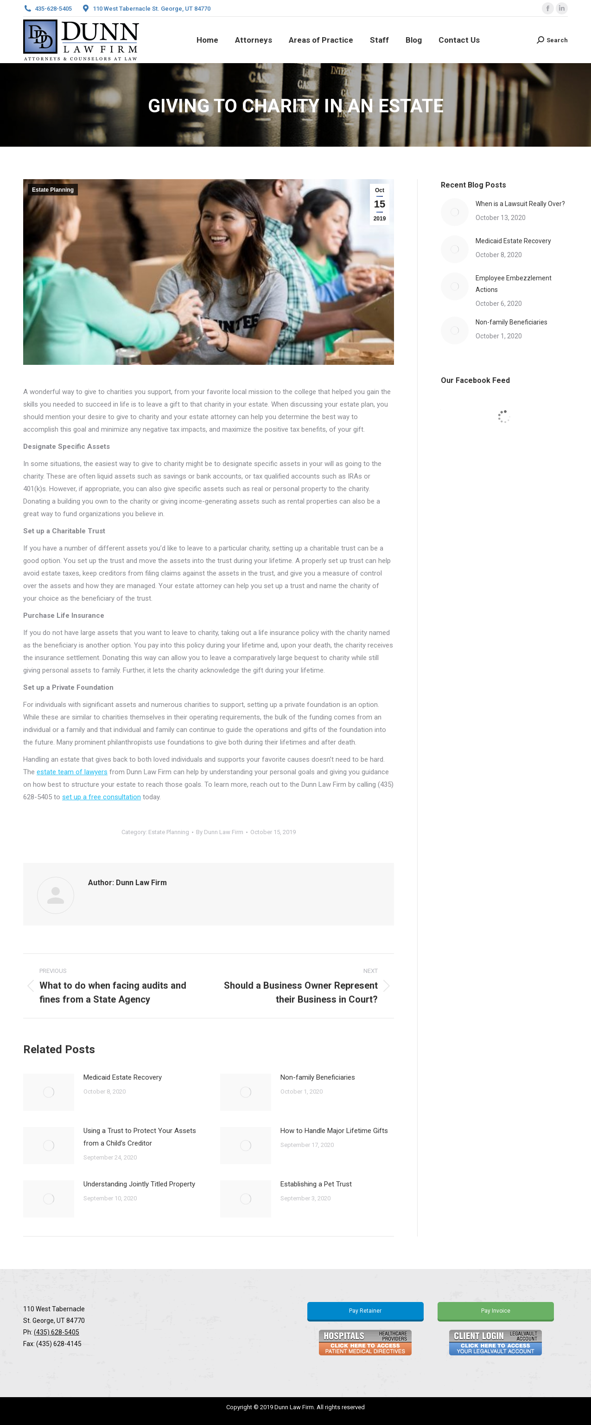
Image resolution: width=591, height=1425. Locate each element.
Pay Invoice (495, 1311)
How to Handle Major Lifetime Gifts (334, 1131)
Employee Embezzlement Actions (514, 283)
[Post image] (48, 1092)
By (219, 832)
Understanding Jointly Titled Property (139, 1184)
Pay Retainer (365, 1311)
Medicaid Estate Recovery (122, 1077)
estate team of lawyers (72, 772)
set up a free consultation (101, 797)
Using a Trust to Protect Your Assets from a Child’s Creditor (139, 1137)
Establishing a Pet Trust (316, 1184)
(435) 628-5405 (56, 1332)
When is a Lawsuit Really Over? (520, 203)
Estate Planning (53, 190)
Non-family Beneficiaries (317, 1077)
